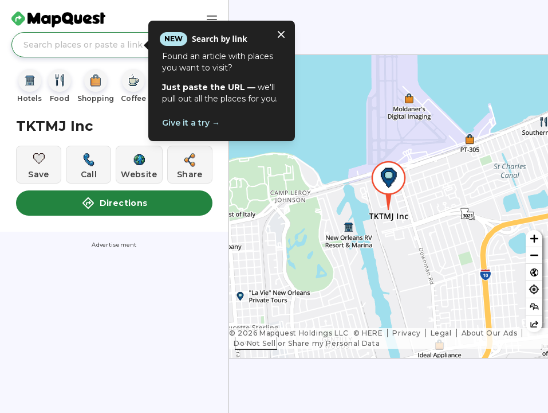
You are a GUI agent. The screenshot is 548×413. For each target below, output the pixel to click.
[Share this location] (189, 165)
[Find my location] (534, 289)
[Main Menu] (212, 19)
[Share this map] (534, 323)
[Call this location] (88, 165)
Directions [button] (114, 203)
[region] (388, 206)
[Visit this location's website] (139, 165)
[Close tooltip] (281, 34)
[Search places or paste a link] (114, 44)
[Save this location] (38, 165)
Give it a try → (191, 123)
